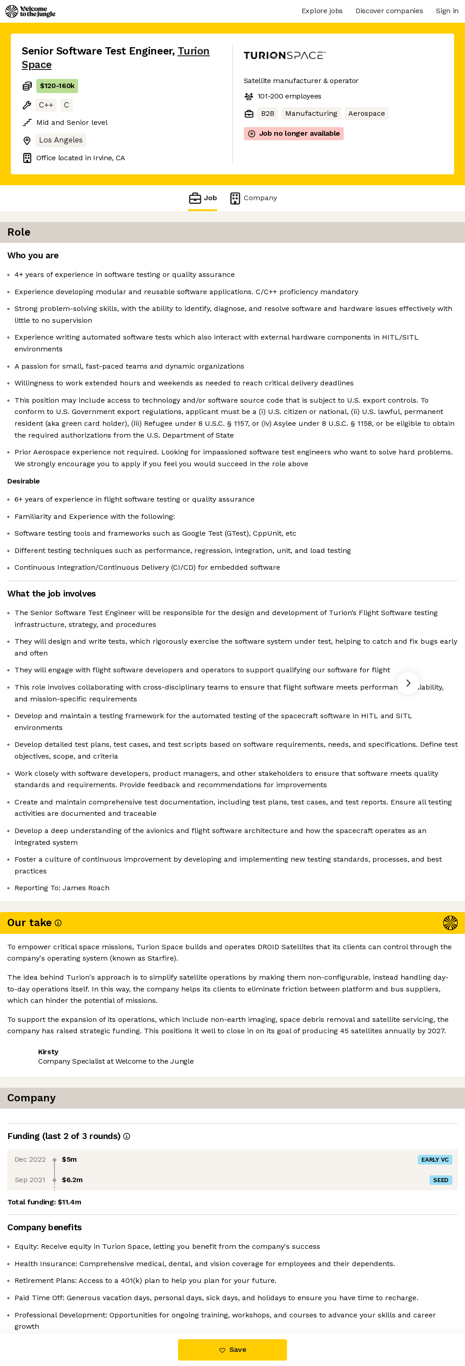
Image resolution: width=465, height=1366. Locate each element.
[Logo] (30, 11)
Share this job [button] (46, 1295)
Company (252, 198)
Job (202, 198)
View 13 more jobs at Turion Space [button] (146, 1295)
